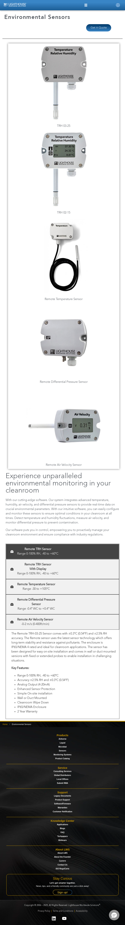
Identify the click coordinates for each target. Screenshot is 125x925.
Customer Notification (62, 812)
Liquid (62, 743)
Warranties (62, 808)
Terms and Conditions (63, 911)
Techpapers (62, 836)
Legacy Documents (62, 796)
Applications (62, 824)
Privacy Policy (44, 911)
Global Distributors (62, 775)
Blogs (62, 828)
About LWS (62, 853)
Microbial (62, 747)
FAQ (62, 832)
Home (5, 724)
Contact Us (62, 865)
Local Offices (62, 779)
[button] (118, 4)
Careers (62, 861)
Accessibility (81, 911)
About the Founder (62, 857)
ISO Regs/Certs (62, 869)
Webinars (62, 840)
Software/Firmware (62, 804)
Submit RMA (62, 783)
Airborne (63, 739)
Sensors (62, 751)
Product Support (62, 800)
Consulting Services (62, 771)
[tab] (62, 551)
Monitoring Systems (63, 755)
